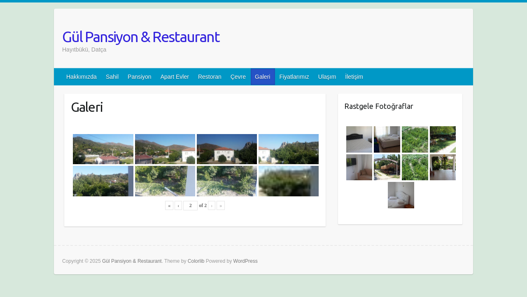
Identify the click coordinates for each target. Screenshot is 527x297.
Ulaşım (327, 76)
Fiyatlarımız (294, 76)
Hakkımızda (81, 76)
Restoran (210, 76)
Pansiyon (140, 76)
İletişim (354, 76)
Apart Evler (175, 76)
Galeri (262, 76)
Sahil (112, 76)
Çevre (238, 76)
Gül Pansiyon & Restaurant (140, 36)
